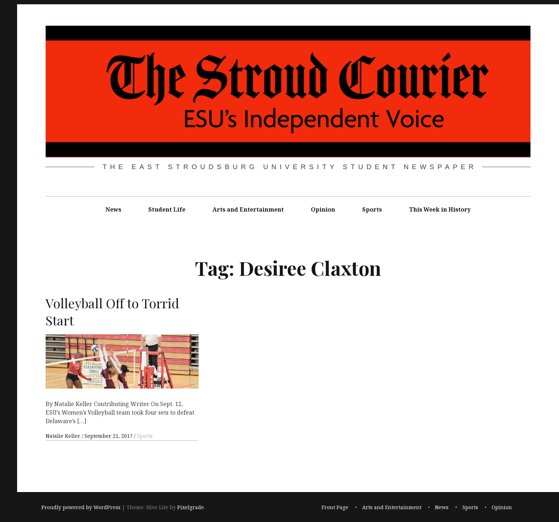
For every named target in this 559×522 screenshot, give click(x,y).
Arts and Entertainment (248, 209)
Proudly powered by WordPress (80, 507)
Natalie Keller (64, 435)
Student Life (166, 209)
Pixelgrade (190, 507)
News (113, 209)
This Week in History (440, 209)
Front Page (335, 507)
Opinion (323, 209)
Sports (372, 209)
